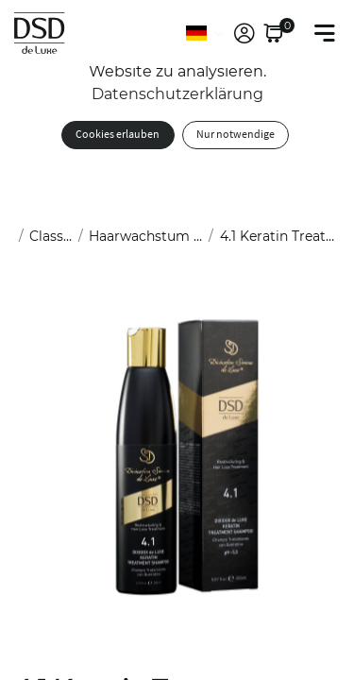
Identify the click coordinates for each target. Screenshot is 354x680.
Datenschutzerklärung (177, 94)
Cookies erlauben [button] (118, 135)
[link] (244, 33)
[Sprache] (206, 33)
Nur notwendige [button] (235, 135)
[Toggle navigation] (325, 33)
